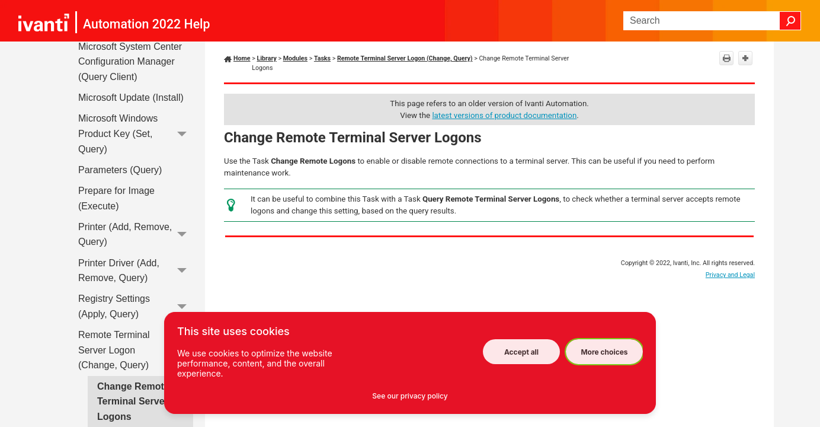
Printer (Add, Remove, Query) (135, 234)
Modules (295, 58)
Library (266, 58)
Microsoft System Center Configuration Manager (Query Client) (130, 62)
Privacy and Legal (730, 275)
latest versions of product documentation (504, 115)
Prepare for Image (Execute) (116, 198)
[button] (790, 20)
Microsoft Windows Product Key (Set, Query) (135, 134)
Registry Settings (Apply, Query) (135, 307)
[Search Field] (712, 20)
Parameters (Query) (120, 170)
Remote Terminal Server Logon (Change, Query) (135, 349)
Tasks (322, 58)
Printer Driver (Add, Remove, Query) (135, 271)
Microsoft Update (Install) (131, 98)
